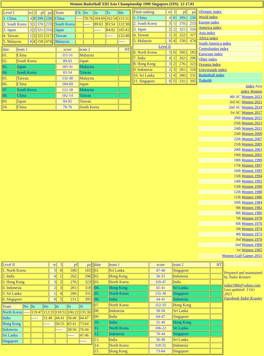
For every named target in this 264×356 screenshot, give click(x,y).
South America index (215, 43)
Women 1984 (252, 202)
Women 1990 (252, 186)
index (250, 86)
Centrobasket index (213, 49)
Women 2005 (252, 144)
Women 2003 (252, 149)
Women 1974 (252, 229)
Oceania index (210, 64)
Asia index (207, 33)
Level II (164, 46)
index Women (251, 91)
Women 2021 (252, 102)
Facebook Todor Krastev (243, 298)
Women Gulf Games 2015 (242, 256)
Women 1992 (252, 181)
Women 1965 (252, 250)
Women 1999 (252, 160)
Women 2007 (252, 139)
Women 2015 (252, 118)
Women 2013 (252, 123)
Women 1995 (252, 171)
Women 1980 (252, 213)
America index (210, 27)
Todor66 (205, 80)
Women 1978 (252, 218)
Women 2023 (252, 97)
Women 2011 (252, 128)
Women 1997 (252, 165)
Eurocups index (211, 54)
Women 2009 (252, 134)
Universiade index (213, 70)
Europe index (209, 22)
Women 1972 (252, 234)
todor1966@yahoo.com (242, 285)
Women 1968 (252, 245)
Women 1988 (252, 192)
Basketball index (211, 75)
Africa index (208, 38)
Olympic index (210, 12)
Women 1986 (252, 197)
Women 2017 (252, 112)
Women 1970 (252, 239)
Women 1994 (252, 176)
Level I (8, 13)
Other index (208, 59)
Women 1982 (252, 208)
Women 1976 (252, 223)
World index (208, 17)
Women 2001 (252, 155)
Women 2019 (252, 107)
